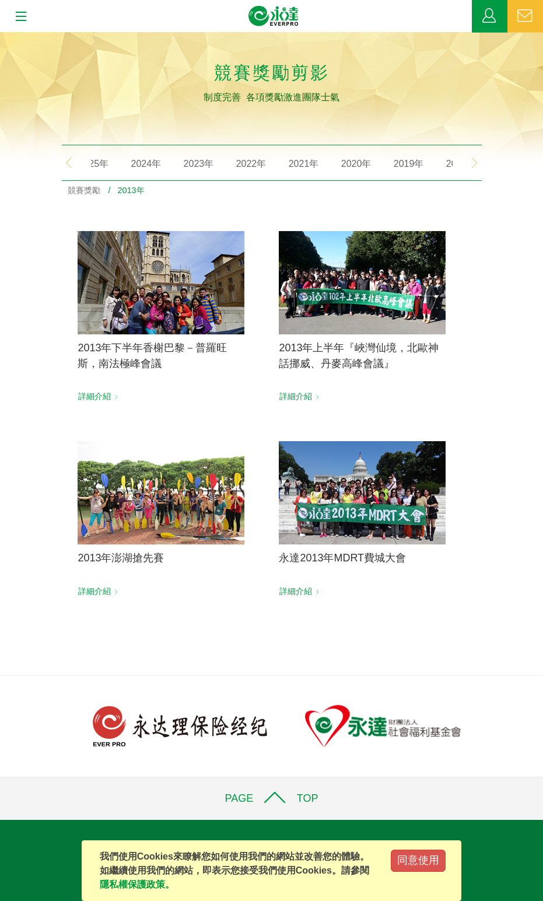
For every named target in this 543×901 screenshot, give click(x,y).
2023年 (190, 164)
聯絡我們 (525, 16)
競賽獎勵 (84, 190)
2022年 (242, 164)
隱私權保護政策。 (137, 884)
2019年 (400, 164)
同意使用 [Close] (418, 860)
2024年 (137, 164)
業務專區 (489, 16)
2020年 (347, 164)
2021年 (295, 164)
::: (4, 38)
